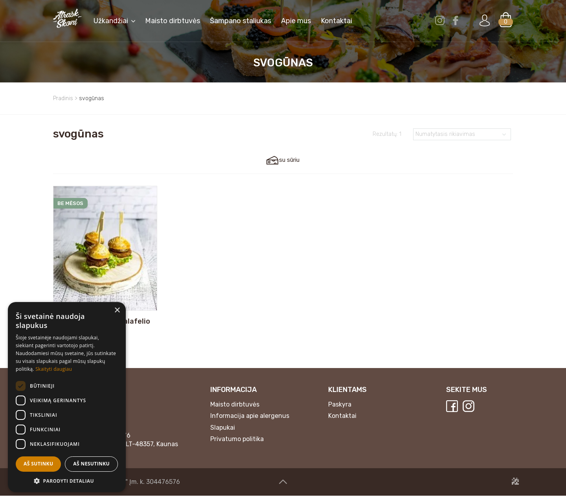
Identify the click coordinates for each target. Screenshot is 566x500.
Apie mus (296, 21)
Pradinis (63, 98)
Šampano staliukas (240, 21)
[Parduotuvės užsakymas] (462, 134)
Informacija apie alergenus (249, 420)
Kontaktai (342, 420)
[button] (67, 480)
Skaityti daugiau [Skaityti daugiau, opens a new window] (53, 369)
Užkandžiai (111, 21)
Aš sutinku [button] (38, 463)
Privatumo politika (237, 443)
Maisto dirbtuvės (172, 21)
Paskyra (339, 408)
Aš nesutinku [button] (91, 463)
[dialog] (67, 397)
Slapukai (222, 432)
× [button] (117, 310)
